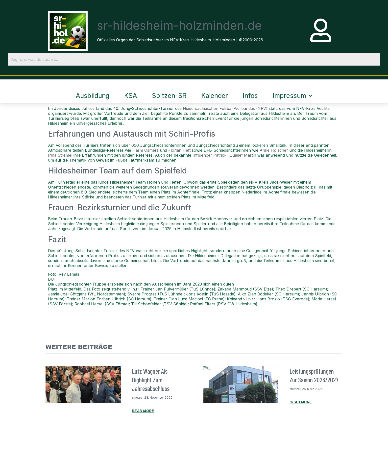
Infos (250, 95)
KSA (130, 95)
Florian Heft (179, 150)
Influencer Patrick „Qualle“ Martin (224, 155)
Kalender (214, 95)
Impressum (293, 95)
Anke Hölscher (274, 150)
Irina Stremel (60, 155)
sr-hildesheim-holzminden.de (179, 25)
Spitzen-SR (169, 95)
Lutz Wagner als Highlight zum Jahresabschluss (151, 379)
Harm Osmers (145, 150)
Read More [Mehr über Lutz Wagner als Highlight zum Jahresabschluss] (143, 411)
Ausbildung (92, 95)
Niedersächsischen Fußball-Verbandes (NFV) (225, 108)
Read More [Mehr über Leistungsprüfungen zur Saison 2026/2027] (301, 402)
